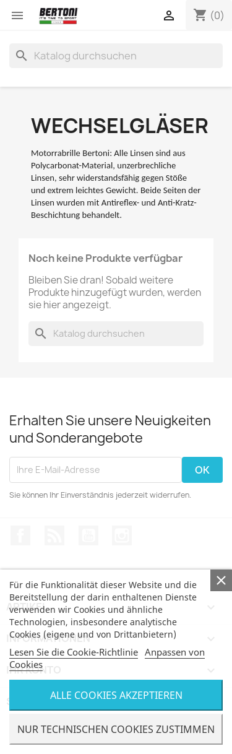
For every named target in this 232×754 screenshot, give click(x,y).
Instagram (122, 535)
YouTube (88, 535)
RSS (54, 535)
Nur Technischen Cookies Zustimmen (116, 729)
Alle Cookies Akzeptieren (116, 695)
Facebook (20, 535)
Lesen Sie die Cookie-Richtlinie (73, 652)
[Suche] (116, 55)
